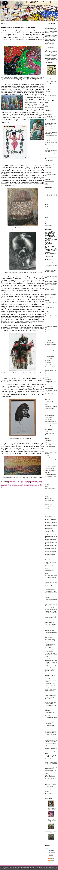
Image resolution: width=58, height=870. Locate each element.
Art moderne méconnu (49, 342)
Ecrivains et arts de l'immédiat (51, 406)
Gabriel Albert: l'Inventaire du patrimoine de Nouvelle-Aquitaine (50, 626)
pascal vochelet (24, 485)
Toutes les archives (48, 225)
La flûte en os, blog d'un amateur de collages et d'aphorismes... (50, 670)
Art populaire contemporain (50, 352)
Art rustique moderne (49, 358)
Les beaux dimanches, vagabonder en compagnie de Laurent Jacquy (50, 722)
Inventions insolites (48, 440)
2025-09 (46, 206)
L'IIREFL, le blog (48, 656)
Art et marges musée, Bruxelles (51, 575)
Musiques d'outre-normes (49, 462)
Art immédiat (47, 333)
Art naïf (48, 250)
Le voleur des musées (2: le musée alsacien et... (51, 267)
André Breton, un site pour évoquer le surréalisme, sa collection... (50, 567)
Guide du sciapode (48, 429)
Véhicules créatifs (48, 498)
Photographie (47, 472)
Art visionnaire (48, 362)
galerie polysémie (23, 484)
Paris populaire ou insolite (50, 470)
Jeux (46, 442)
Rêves (46, 482)
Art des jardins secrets (49, 329)
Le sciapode (47, 265)
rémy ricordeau (50, 251)
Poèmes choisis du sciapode (50, 474)
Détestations (47, 395)
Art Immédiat (50, 235)
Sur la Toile (47, 492)
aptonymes (48, 259)
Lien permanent (19, 482)
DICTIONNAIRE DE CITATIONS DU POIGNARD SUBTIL (50, 403)
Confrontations (48, 379)
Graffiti (46, 427)
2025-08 (46, 208)
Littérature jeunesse (48, 457)
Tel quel (46, 496)
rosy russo (14, 485)
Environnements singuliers (50, 415)
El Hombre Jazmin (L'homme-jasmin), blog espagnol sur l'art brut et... (51, 613)
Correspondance (48, 384)
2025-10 (46, 204)
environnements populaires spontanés (50, 255)
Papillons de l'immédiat (49, 468)
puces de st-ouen (8, 485)
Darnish (46, 279)
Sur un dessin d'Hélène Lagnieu (51, 142)
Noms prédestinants (50, 233)
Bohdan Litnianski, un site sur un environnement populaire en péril (51, 593)
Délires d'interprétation (49, 393)
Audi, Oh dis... (48, 144)
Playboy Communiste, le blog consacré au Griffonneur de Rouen (50, 772)
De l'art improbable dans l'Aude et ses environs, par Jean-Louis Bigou (51, 604)
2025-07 (46, 210)
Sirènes (46, 486)
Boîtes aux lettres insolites (50, 364)
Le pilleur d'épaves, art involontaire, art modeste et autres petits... (50, 714)
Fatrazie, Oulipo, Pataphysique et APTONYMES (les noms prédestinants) (50, 617)
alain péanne (18, 485)
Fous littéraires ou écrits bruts (50, 421)
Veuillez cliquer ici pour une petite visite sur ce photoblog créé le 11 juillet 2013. (50, 95)
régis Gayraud (47, 270)
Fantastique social (48, 419)
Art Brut (46, 320)
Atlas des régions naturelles (50, 589)
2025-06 (46, 213)
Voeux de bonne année (49, 500)
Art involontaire (48, 340)
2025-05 (46, 215)
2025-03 (46, 219)
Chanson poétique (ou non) (50, 373)
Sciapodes (47, 484)
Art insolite (47, 338)
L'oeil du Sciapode (48, 444)
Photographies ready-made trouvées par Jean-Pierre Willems (51, 820)
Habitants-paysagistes (49, 242)
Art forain (47, 331)
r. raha (27, 484)
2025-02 (46, 221)
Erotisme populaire (48, 417)
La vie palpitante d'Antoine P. (50, 683)
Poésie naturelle (51, 249)
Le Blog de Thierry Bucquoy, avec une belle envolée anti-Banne (50, 690)
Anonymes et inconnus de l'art (51, 315)
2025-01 (46, 223)
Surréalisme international (49, 780)
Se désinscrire (51, 852)
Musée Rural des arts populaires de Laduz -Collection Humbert (51, 748)
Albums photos (48, 798)
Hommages (47, 431)
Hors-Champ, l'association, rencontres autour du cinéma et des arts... (51, 641)
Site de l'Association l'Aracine (50, 778)
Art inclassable (48, 336)
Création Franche (48, 245)
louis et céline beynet (15, 484)
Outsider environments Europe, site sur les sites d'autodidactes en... (51, 763)
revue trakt (38, 484)
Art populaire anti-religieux (50, 350)
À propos (51, 78)
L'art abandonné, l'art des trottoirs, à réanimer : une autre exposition (18, 27)
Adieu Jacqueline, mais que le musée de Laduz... (51, 276)
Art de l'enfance (48, 324)
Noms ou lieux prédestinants (50, 466)
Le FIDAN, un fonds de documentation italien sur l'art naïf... (50, 699)
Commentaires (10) (26, 482)
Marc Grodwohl (48, 738)
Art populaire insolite (49, 354)
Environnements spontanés (51, 240)
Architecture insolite (49, 317)
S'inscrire (51, 850)
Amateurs (47, 313)
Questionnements (48, 480)
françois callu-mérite (38, 485)
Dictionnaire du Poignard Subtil (51, 126)
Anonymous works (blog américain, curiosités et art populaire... (50, 572)
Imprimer (3, 487)
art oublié (38, 482)
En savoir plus (3, 868)
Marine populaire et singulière (50, 459)
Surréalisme (47, 494)
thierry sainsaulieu (30, 485)
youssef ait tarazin (32, 484)
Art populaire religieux (49, 356)
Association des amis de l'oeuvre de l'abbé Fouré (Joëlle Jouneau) (51, 582)
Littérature (47, 455)
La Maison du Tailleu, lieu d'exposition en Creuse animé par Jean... (50, 675)
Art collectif (47, 322)
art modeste (49, 236)
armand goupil (8, 484)
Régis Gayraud (48, 288)
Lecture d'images (48, 450)
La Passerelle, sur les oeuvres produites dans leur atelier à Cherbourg (50, 680)
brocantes (34, 482)
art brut (48, 232)
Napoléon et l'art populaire (50, 464)
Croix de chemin (51, 841)
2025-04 (46, 217)
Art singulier (50, 257)
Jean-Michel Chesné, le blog (50, 647)
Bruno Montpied (50, 247)
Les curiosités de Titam (49, 729)
